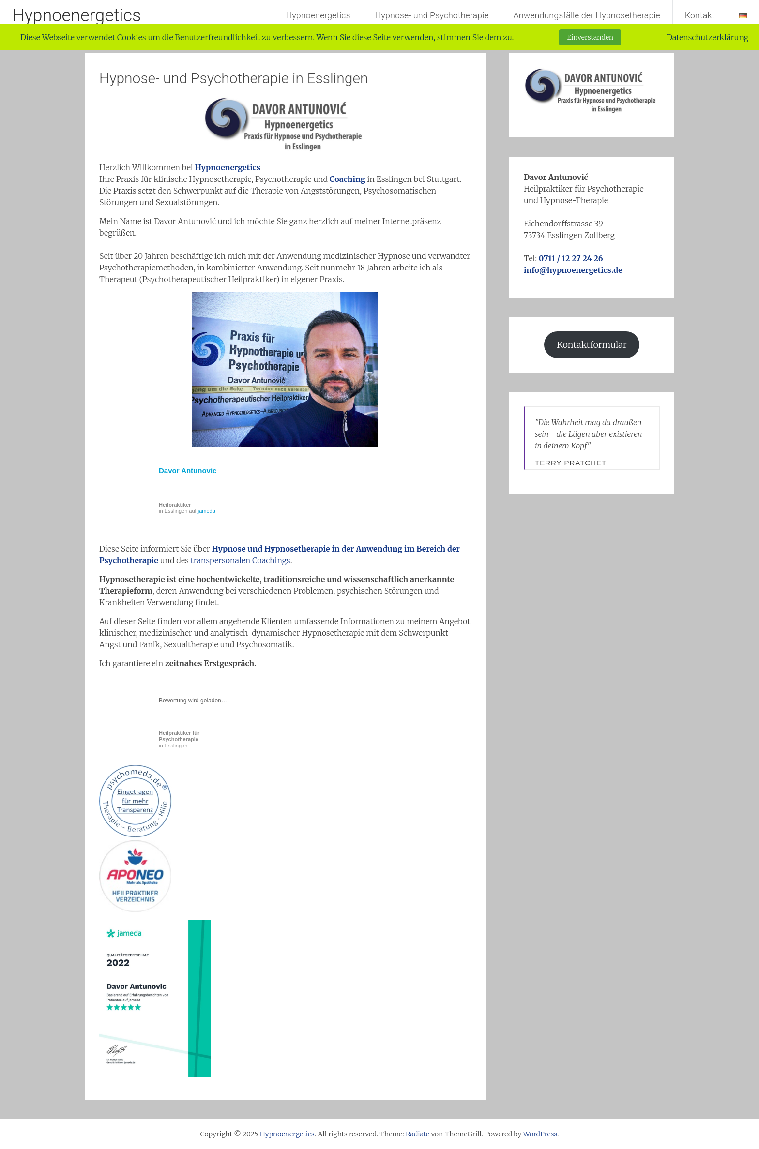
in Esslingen (179, 739)
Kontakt (699, 15)
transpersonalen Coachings (240, 560)
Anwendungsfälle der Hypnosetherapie (587, 15)
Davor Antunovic (187, 470)
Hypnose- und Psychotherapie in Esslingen (233, 78)
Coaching (347, 179)
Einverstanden (590, 37)
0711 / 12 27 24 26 (571, 258)
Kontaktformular (591, 344)
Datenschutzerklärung (707, 37)
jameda (206, 511)
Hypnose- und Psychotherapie (432, 15)
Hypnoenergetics (76, 15)
